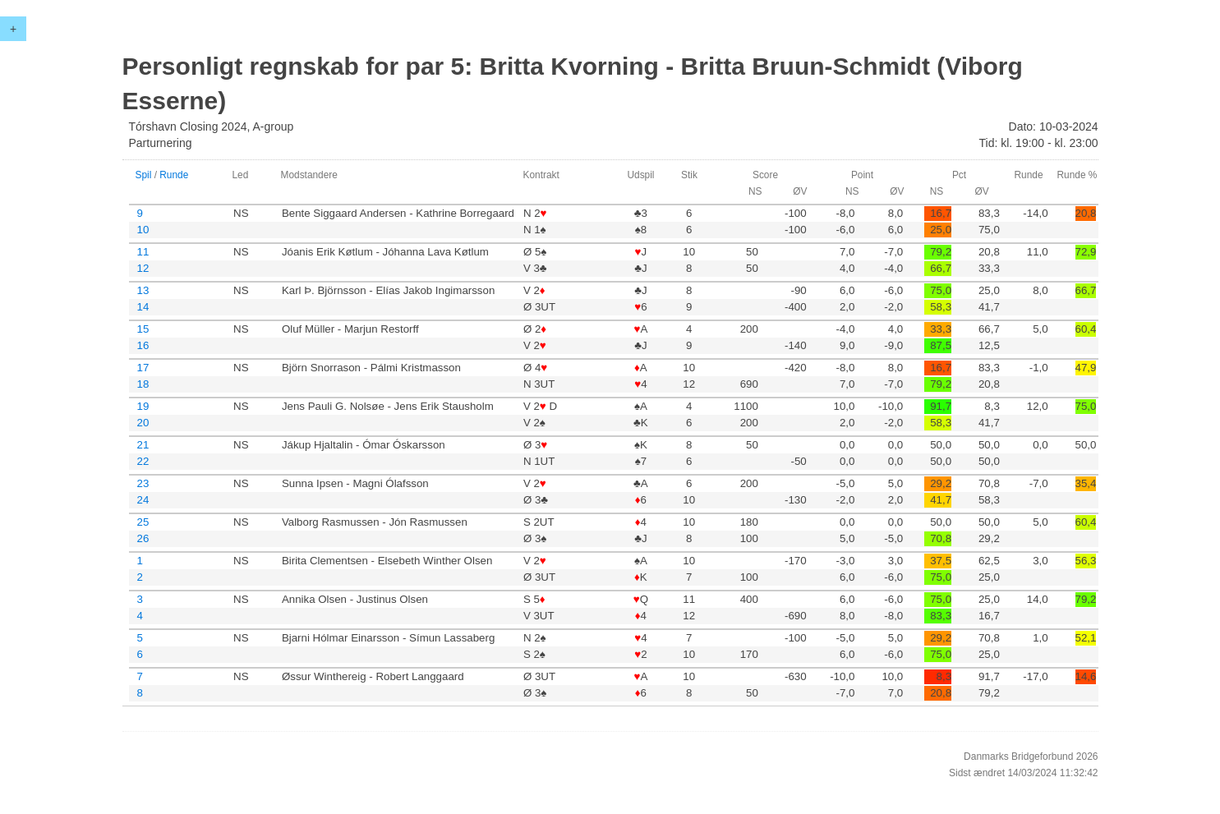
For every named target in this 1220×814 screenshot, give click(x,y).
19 (143, 406)
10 (143, 229)
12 (143, 268)
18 (143, 384)
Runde (173, 175)
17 (143, 367)
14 (143, 307)
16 (143, 345)
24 (143, 500)
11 (143, 252)
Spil (144, 175)
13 (143, 290)
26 (143, 538)
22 (143, 461)
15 (143, 329)
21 (143, 445)
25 (143, 522)
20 (143, 422)
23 (143, 483)
